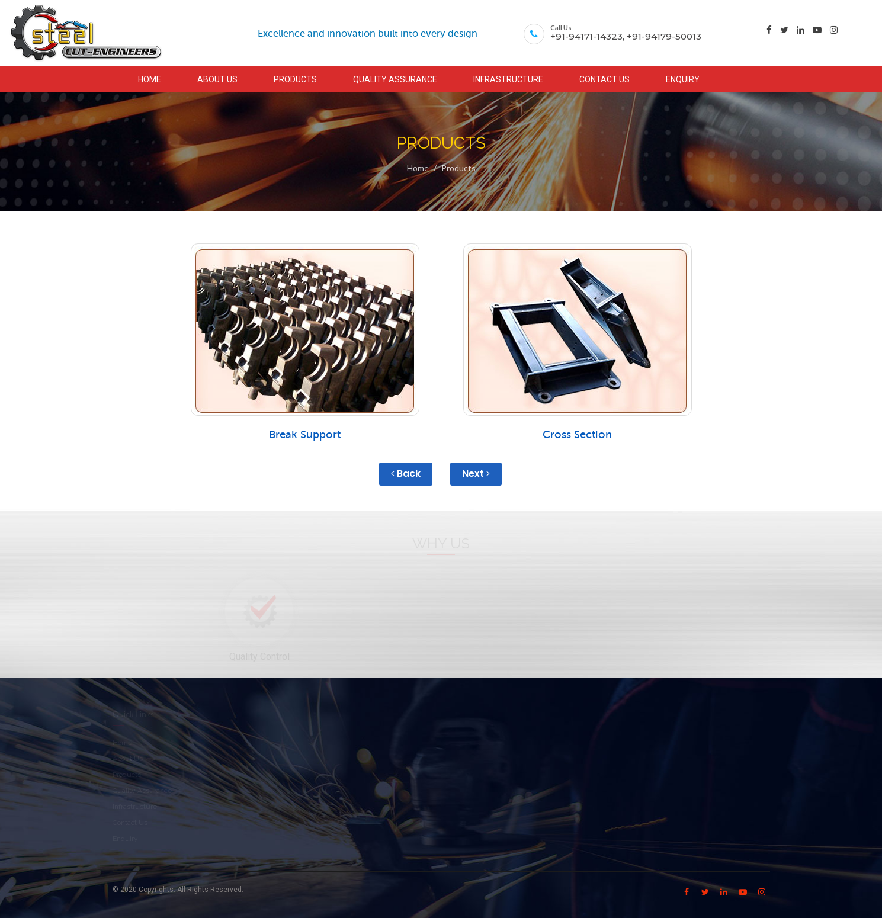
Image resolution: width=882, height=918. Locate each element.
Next (476, 473)
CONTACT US (604, 79)
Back (406, 473)
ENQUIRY (683, 79)
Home (418, 168)
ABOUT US (217, 79)
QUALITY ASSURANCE (395, 79)
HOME (149, 79)
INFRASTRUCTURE (508, 79)
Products (458, 168)
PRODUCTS (295, 79)
